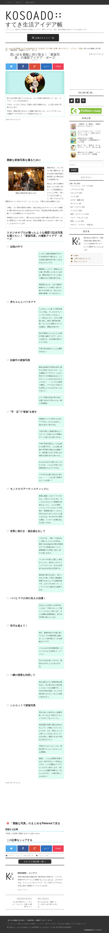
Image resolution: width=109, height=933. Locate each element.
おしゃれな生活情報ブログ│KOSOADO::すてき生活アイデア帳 (28, 48)
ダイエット (74, 203)
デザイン (41, 855)
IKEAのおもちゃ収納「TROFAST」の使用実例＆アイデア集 (88, 140)
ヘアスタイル (75, 189)
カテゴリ (19, 2)
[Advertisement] (25, 137)
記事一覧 (57, 48)
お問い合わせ (29, 2)
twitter (75, 255)
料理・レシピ (75, 221)
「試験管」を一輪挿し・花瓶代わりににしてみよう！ (89, 125)
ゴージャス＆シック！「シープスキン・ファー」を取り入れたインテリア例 (89, 133)
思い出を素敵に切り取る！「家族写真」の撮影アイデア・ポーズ (30, 920)
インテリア (74, 211)
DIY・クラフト (75, 207)
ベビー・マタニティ (77, 218)
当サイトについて (79, 261)
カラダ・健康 (75, 200)
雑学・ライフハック (77, 214)
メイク (72, 196)
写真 (46, 855)
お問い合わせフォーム (81, 258)
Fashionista (88, 930)
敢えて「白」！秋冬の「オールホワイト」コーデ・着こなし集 (89, 146)
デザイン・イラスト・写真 (72, 48)
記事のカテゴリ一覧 (43, 37)
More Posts (23, 890)
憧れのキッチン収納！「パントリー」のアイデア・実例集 (89, 153)
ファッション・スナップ (79, 186)
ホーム (9, 2)
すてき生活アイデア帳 (46, 20)
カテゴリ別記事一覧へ (35, 861)
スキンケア (74, 193)
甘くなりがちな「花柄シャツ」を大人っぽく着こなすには (48, 904)
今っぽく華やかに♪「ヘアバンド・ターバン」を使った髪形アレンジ (22, 904)
